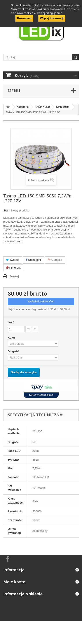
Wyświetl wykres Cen (41, 301)
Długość (14, 351)
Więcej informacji (51, 18)
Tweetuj (12, 259)
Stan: (6, 210)
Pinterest (13, 267)
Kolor (12, 337)
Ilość (11, 322)
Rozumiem (24, 18)
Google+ (55, 259)
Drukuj (14, 276)
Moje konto (14, 581)
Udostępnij (34, 259)
